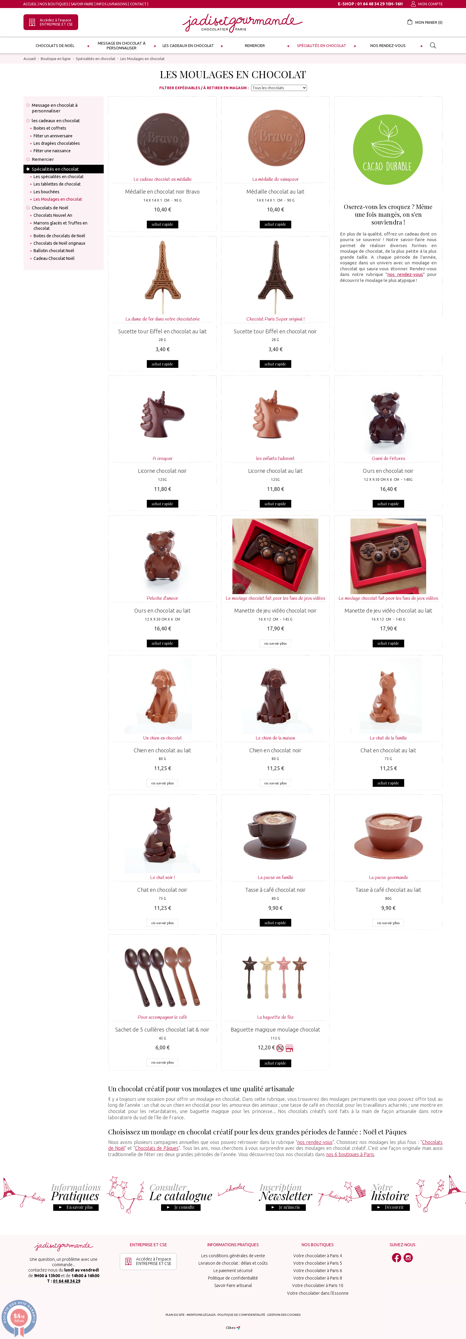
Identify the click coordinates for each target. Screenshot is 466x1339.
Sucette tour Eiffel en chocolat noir (275, 331)
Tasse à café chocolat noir (275, 890)
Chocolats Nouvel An (53, 215)
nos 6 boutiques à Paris (350, 1154)
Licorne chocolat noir (162, 471)
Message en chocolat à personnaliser (122, 45)
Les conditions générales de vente (233, 1255)
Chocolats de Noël (55, 45)
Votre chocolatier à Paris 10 (317, 1285)
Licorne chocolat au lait (275, 471)
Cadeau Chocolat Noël (54, 258)
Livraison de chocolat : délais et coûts (233, 1263)
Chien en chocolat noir (275, 750)
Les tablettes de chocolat (57, 184)
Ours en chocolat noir (388, 471)
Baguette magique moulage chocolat (275, 1029)
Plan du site (175, 1314)
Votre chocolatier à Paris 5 (317, 1263)
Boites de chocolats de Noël (59, 235)
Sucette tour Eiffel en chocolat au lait (162, 331)
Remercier (255, 45)
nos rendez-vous (405, 274)
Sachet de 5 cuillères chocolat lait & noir (162, 1029)
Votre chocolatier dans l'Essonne (318, 1293)
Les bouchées (46, 191)
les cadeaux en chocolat (188, 45)
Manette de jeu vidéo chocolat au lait (388, 610)
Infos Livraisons (111, 4)
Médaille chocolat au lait (275, 191)
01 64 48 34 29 (66, 1281)
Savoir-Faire (82, 4)
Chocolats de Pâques (157, 1148)
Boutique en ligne (56, 58)
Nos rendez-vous (388, 45)
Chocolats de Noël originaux (59, 243)
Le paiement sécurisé (233, 1270)
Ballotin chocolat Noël (54, 250)
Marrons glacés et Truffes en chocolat (60, 226)
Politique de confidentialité (233, 1278)
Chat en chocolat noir (162, 890)
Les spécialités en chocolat (59, 176)
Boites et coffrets (50, 128)
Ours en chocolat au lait (162, 610)
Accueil (30, 4)
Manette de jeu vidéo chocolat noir (275, 610)
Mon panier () (425, 21)
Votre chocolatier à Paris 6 (317, 1270)
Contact (138, 4)
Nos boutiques (54, 4)
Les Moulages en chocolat (142, 58)
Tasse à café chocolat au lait (388, 890)
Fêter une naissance (52, 150)
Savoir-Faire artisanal (233, 1285)
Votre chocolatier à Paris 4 (317, 1255)
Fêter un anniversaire (53, 136)
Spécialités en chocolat (321, 45)
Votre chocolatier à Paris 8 (317, 1278)
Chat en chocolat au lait (388, 750)
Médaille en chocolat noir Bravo (162, 191)
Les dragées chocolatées (57, 143)
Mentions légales (201, 1314)
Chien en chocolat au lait (162, 750)
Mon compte (427, 4)
